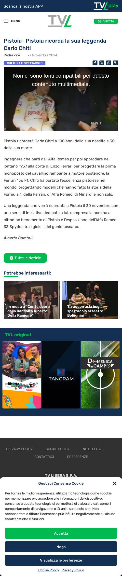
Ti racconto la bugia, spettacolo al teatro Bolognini (85, 311)
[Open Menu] (6, 21)
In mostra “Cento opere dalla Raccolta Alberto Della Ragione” (28, 311)
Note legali (93, 449)
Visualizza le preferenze (61, 560)
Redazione (12, 55)
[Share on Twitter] (101, 62)
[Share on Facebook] (95, 62)
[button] (114, 483)
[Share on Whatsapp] (108, 62)
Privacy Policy (73, 570)
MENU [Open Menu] (13, 21)
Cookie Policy (48, 570)
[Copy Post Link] (115, 62)
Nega (61, 547)
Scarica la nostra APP (23, 6)
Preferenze (77, 457)
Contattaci (44, 457)
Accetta (61, 533)
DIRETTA (108, 21)
